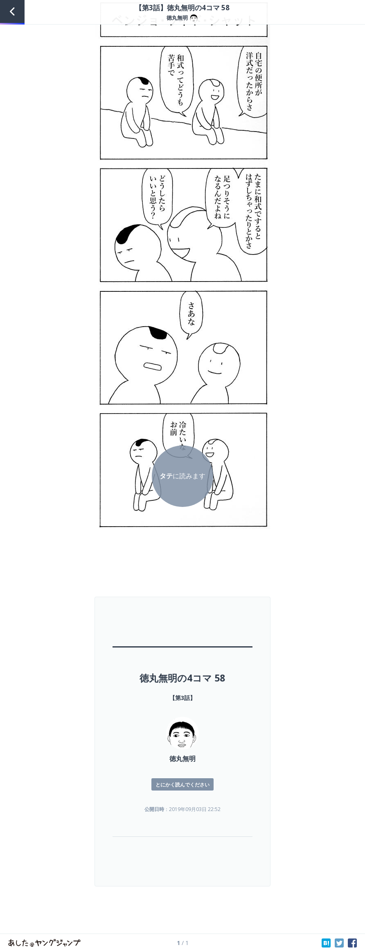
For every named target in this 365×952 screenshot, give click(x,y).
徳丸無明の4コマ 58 (182, 677)
